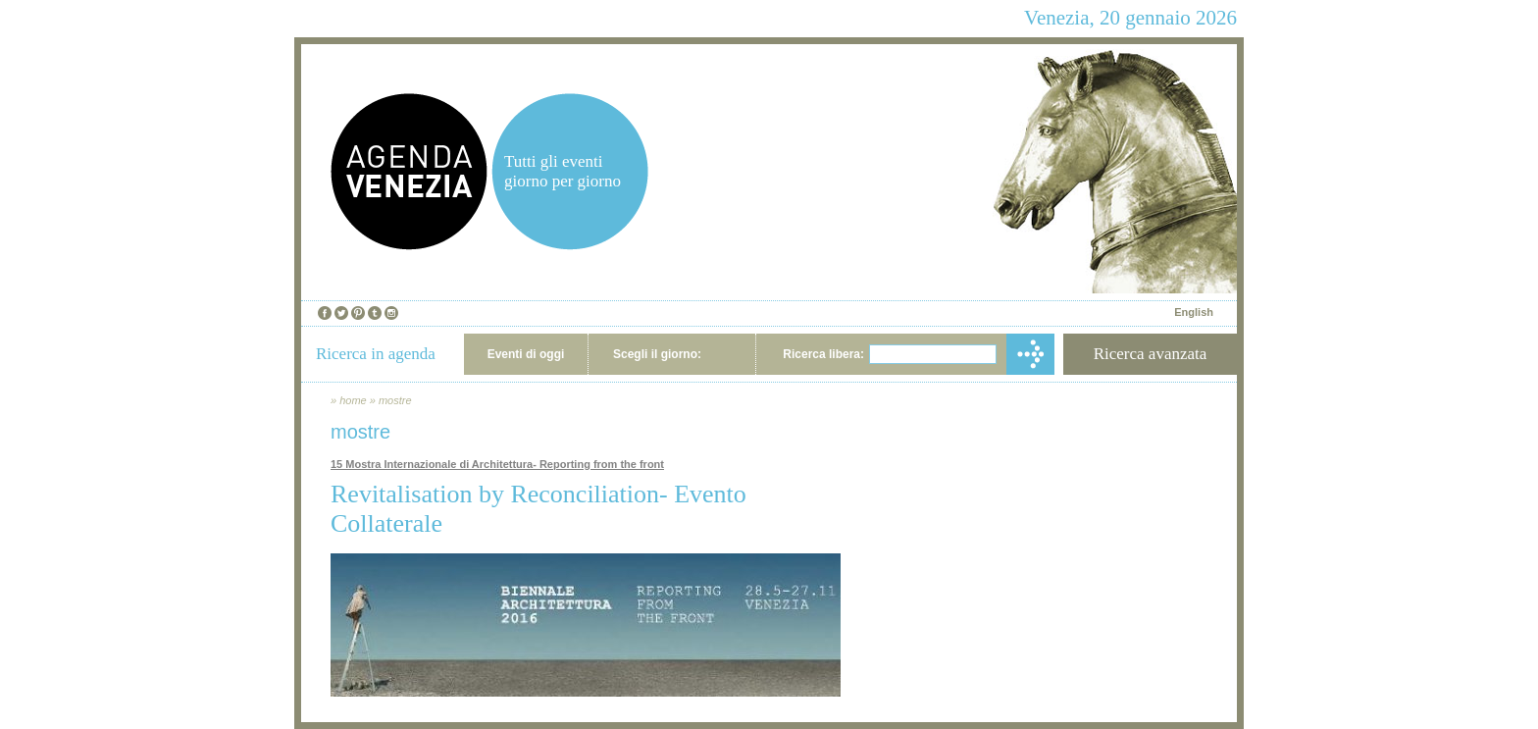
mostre (395, 400)
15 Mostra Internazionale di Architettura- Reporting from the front (497, 464)
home (353, 400)
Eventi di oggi (526, 354)
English (1193, 312)
